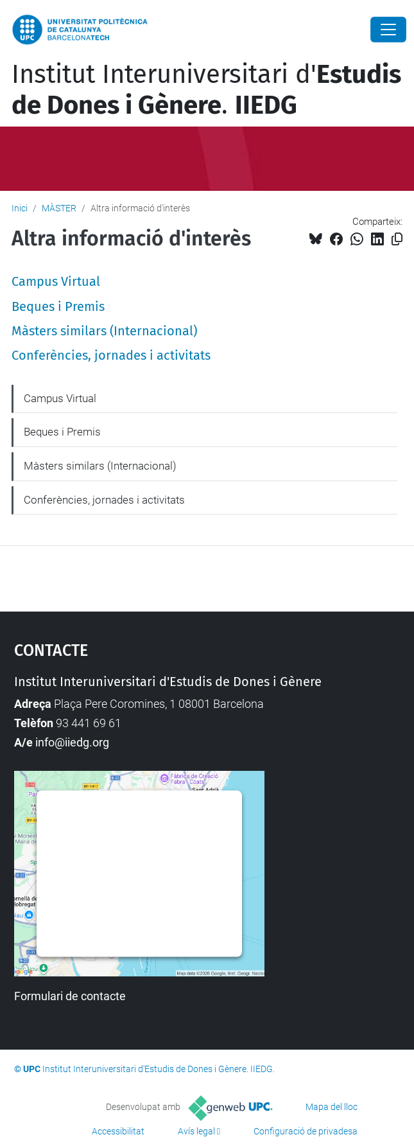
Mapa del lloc (332, 1107)
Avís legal (196, 1131)
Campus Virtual (56, 281)
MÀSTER (59, 208)
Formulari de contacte (70, 996)
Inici (20, 208)
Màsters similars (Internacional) (104, 331)
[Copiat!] (397, 239)
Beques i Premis (58, 306)
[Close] (388, 29)
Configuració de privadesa (306, 1131)
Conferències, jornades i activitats (111, 355)
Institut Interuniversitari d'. (206, 90)
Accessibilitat (118, 1131)
